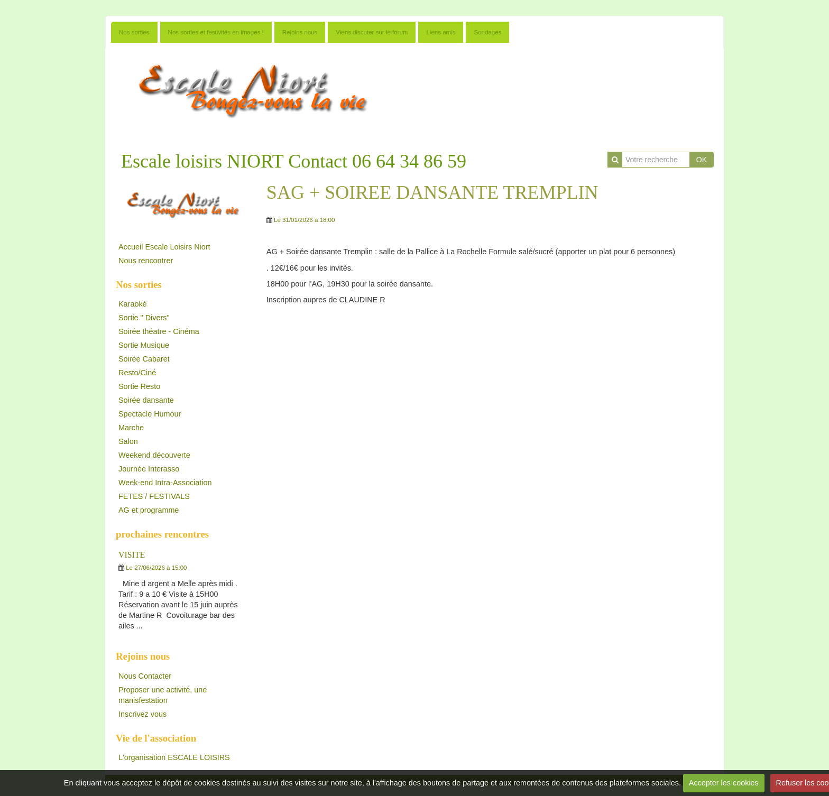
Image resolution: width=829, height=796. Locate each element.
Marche (131, 427)
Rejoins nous (300, 32)
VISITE (131, 554)
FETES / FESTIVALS (154, 496)
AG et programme (148, 510)
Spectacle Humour (149, 414)
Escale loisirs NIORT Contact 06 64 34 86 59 (293, 161)
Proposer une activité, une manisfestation (162, 695)
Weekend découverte (154, 455)
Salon (128, 441)
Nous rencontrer (145, 260)
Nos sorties (134, 32)
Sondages (487, 32)
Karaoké (132, 304)
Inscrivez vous (142, 714)
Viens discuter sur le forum (372, 32)
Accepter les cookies (724, 783)
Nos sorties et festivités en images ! (216, 32)
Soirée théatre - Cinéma (158, 331)
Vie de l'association (156, 738)
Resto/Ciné (137, 372)
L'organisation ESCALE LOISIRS (174, 757)
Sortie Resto (139, 386)
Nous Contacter (144, 676)
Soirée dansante (146, 400)
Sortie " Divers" (144, 317)
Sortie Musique (143, 345)
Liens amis (440, 32)
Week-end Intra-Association (165, 482)
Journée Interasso (148, 469)
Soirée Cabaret (144, 359)
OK (701, 159)
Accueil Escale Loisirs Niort (164, 247)
